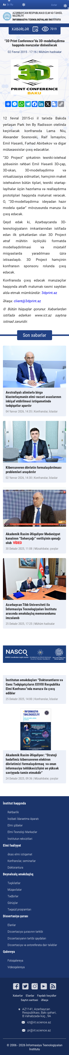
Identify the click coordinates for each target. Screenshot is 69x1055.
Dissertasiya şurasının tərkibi (25, 931)
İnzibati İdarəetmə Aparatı (23, 819)
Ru (11, 4)
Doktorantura (15, 867)
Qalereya (9, 952)
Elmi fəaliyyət (12, 845)
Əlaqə (44, 1000)
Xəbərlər (18, 995)
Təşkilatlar (14, 883)
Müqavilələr (15, 889)
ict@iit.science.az (39, 1022)
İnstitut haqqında (14, 803)
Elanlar (12, 925)
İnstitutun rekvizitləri (20, 839)
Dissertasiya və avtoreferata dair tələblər (32, 945)
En (8, 4)
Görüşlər (13, 903)
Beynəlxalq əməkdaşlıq (18, 874)
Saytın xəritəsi (29, 1000)
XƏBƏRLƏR (20, 29)
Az (4, 4)
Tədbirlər (13, 896)
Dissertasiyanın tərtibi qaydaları (27, 938)
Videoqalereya (16, 967)
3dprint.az (49, 293)
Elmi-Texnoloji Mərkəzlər (22, 832)
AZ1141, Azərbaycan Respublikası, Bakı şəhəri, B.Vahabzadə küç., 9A (39, 1012)
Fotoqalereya (15, 960)
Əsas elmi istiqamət (20, 854)
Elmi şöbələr (15, 825)
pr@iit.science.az (39, 1030)
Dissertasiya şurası (15, 916)
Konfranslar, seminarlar (22, 861)
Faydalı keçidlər (46, 995)
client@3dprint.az (27, 301)
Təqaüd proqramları (19, 909)
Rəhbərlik (13, 812)
